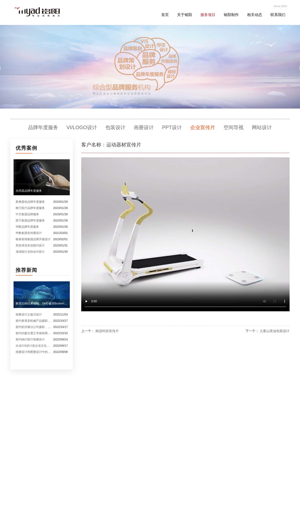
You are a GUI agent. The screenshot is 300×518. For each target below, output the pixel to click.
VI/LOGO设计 (81, 127)
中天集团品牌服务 (27, 214)
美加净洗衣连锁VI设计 (30, 245)
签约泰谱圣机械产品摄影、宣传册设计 (33, 320)
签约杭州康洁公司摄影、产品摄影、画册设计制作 (33, 327)
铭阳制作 (231, 15)
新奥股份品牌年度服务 (30, 201)
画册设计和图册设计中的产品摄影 (33, 352)
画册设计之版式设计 (29, 314)
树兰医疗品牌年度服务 (30, 208)
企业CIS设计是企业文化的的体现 (33, 345)
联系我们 (277, 15)
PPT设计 (172, 127)
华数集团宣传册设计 (29, 233)
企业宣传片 (202, 127)
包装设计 (115, 127)
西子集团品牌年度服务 (30, 220)
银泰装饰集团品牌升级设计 (33, 239)
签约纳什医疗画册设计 (30, 339)
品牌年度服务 (43, 127)
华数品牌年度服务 (27, 226)
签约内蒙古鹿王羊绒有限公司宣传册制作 (33, 333)
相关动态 (254, 15)
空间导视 (234, 127)
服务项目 (207, 15)
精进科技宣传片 (107, 331)
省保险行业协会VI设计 (30, 251)
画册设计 (144, 127)
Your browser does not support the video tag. (185, 234)
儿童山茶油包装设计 (275, 331)
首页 (165, 15)
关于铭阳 (184, 15)
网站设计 (262, 127)
